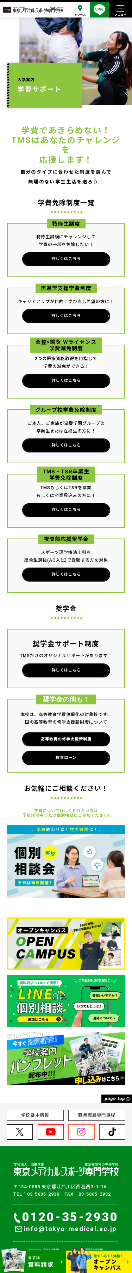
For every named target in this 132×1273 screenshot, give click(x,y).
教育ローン (81, 758)
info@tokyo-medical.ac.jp (66, 1229)
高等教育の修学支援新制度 (74, 739)
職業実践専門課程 (96, 1115)
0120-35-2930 (66, 1217)
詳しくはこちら (79, 259)
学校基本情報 (35, 1115)
